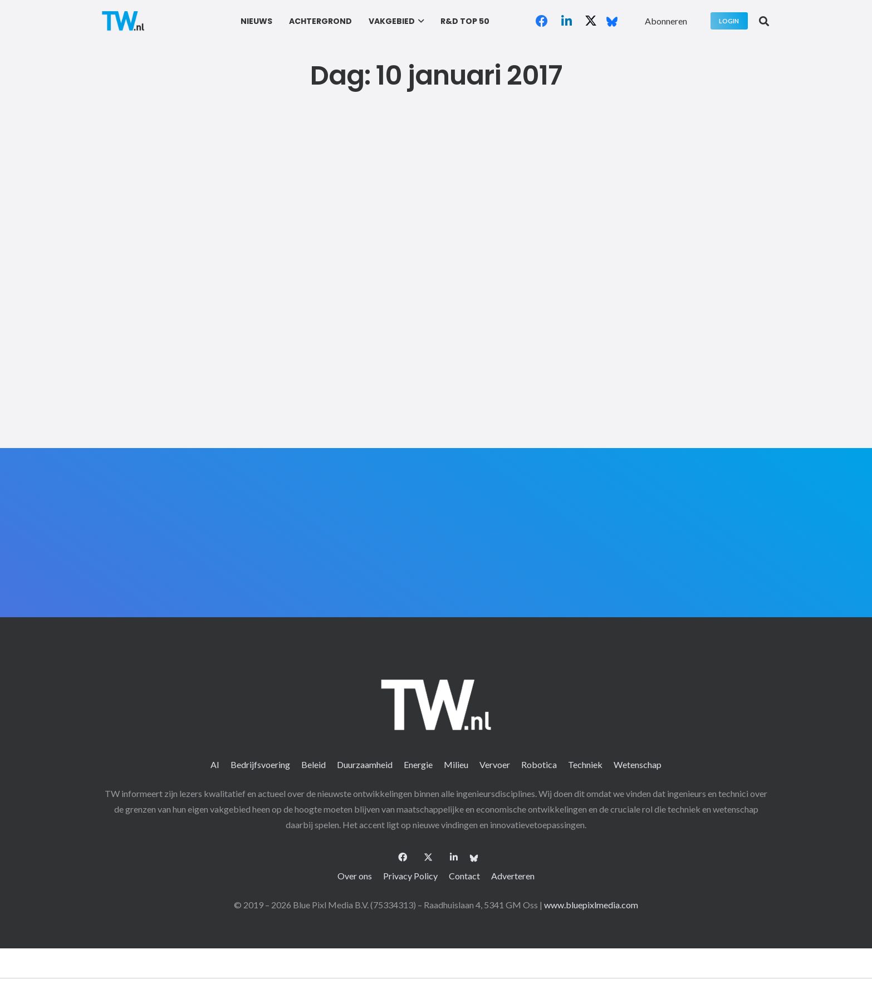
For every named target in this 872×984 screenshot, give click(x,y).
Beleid (313, 764)
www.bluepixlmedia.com (591, 904)
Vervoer (494, 764)
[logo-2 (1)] (123, 21)
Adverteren (513, 875)
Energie (418, 764)
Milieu (456, 764)
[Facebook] (542, 21)
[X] (591, 21)
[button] (419, 21)
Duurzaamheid (365, 764)
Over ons (354, 875)
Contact (464, 875)
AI (214, 764)
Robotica (539, 764)
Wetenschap (638, 764)
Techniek (585, 764)
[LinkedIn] (566, 21)
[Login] (729, 20)
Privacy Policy (410, 875)
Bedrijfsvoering (260, 764)
